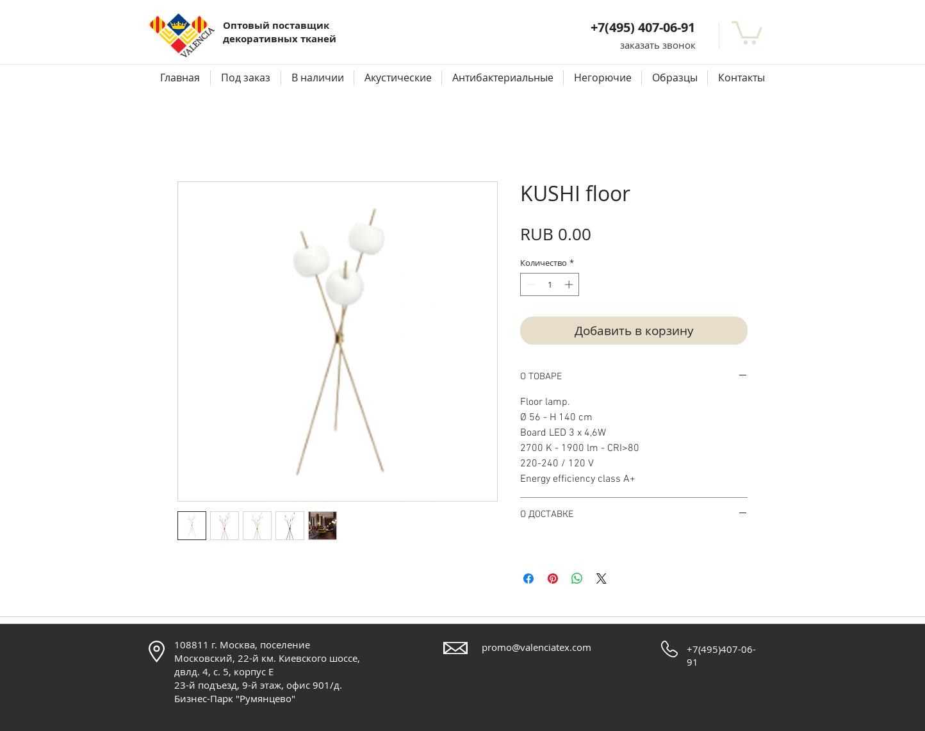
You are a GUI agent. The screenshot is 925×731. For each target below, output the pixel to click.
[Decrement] (529, 284)
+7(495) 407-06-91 (643, 27)
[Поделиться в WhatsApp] (577, 578)
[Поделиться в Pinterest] (553, 578)
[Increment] (570, 284)
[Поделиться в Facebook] (528, 578)
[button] (658, 45)
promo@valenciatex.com (536, 647)
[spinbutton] (549, 284)
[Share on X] (601, 578)
